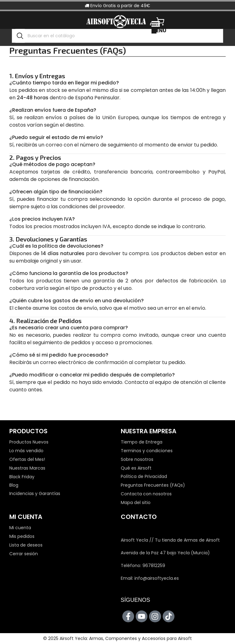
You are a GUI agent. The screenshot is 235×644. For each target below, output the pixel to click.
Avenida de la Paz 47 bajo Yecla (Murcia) (165, 553)
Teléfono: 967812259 (143, 565)
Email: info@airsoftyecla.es (150, 578)
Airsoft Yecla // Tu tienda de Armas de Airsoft (170, 540)
